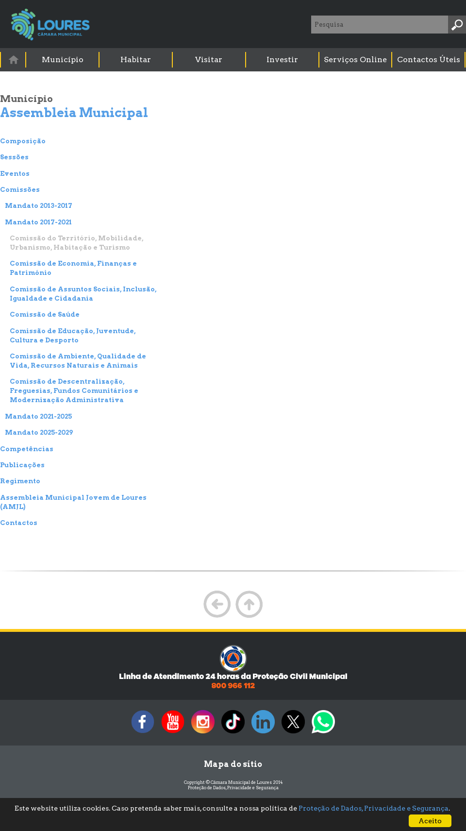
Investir (282, 59)
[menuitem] (13, 59)
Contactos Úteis (428, 59)
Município (62, 59)
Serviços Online (355, 59)
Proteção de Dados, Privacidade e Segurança (233, 787)
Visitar (208, 59)
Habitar (135, 59)
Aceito (430, 821)
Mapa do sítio (233, 764)
